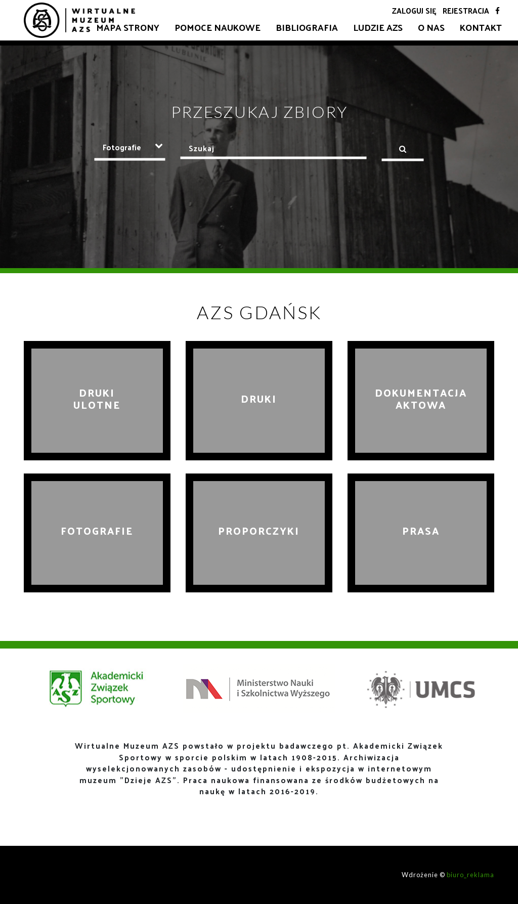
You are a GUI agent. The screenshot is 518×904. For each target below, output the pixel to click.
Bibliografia (307, 27)
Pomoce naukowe (218, 27)
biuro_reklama (470, 875)
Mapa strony (127, 27)
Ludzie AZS (378, 27)
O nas (431, 27)
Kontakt (481, 27)
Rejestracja (466, 10)
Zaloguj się (414, 10)
